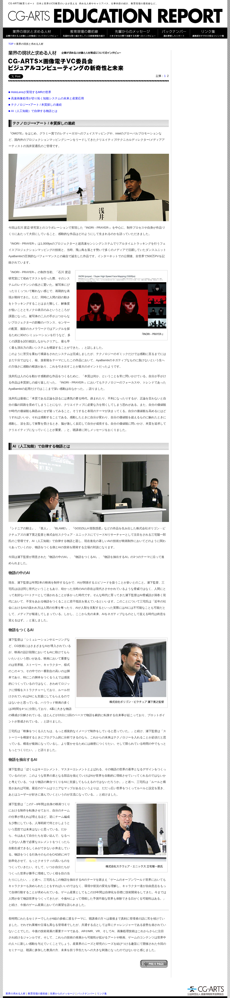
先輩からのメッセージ (62, 993)
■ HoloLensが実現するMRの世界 (30, 92)
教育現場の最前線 (38, 993)
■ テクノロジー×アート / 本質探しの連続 (35, 104)
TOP (11, 43)
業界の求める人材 (15, 993)
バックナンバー (85, 993)
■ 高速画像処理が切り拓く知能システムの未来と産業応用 (46, 98)
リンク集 (102, 993)
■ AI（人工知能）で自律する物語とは (33, 111)
